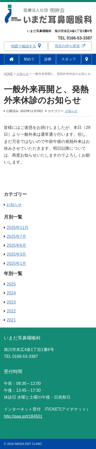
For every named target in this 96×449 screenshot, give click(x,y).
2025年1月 (16, 263)
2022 (11, 311)
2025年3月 (16, 254)
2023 (11, 302)
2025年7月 (16, 236)
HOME (8, 74)
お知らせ (23, 74)
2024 (11, 293)
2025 (11, 284)
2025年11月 (17, 227)
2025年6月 (16, 245)
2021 (11, 320)
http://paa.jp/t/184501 (23, 416)
